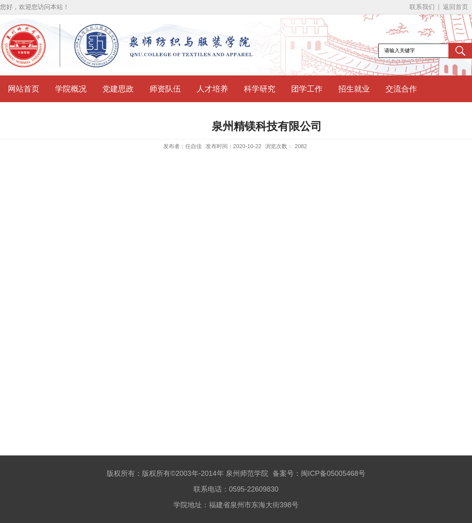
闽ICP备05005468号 (333, 473)
